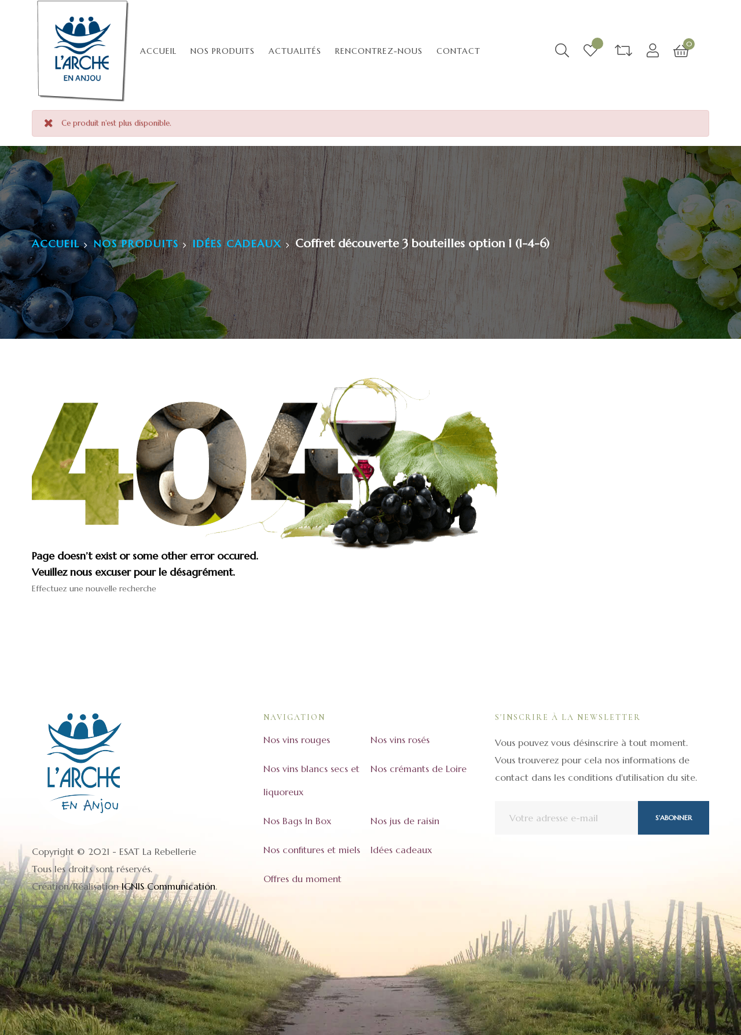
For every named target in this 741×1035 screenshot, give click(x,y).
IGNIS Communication (168, 886)
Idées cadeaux (401, 849)
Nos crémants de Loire (418, 768)
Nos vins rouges (296, 739)
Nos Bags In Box (297, 820)
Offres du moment (302, 878)
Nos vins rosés (400, 739)
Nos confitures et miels (311, 849)
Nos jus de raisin (404, 820)
